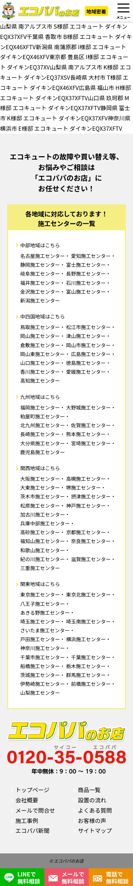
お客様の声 (92, 820)
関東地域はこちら (40, 583)
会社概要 (27, 800)
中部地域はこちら (40, 245)
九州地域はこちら (40, 396)
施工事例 (27, 820)
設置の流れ (92, 800)
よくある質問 (95, 810)
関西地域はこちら (40, 468)
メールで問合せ (35, 810)
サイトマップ (95, 830)
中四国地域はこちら (42, 316)
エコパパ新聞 (33, 830)
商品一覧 (89, 789)
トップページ (33, 789)
